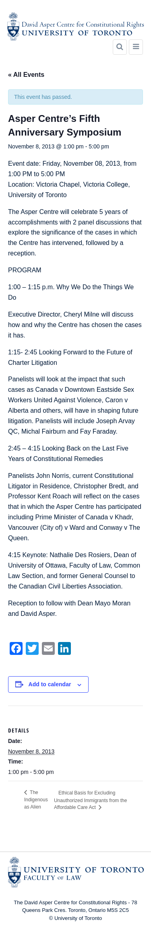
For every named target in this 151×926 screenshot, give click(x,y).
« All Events (26, 74)
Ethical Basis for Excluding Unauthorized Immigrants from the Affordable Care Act (90, 800)
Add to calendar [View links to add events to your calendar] (50, 684)
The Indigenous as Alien (36, 800)
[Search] (120, 47)
